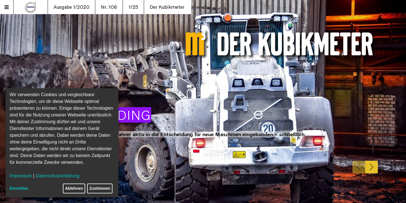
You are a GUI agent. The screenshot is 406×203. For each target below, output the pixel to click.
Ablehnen (74, 188)
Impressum (21, 175)
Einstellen (19, 188)
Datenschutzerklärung (58, 175)
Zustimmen (100, 188)
